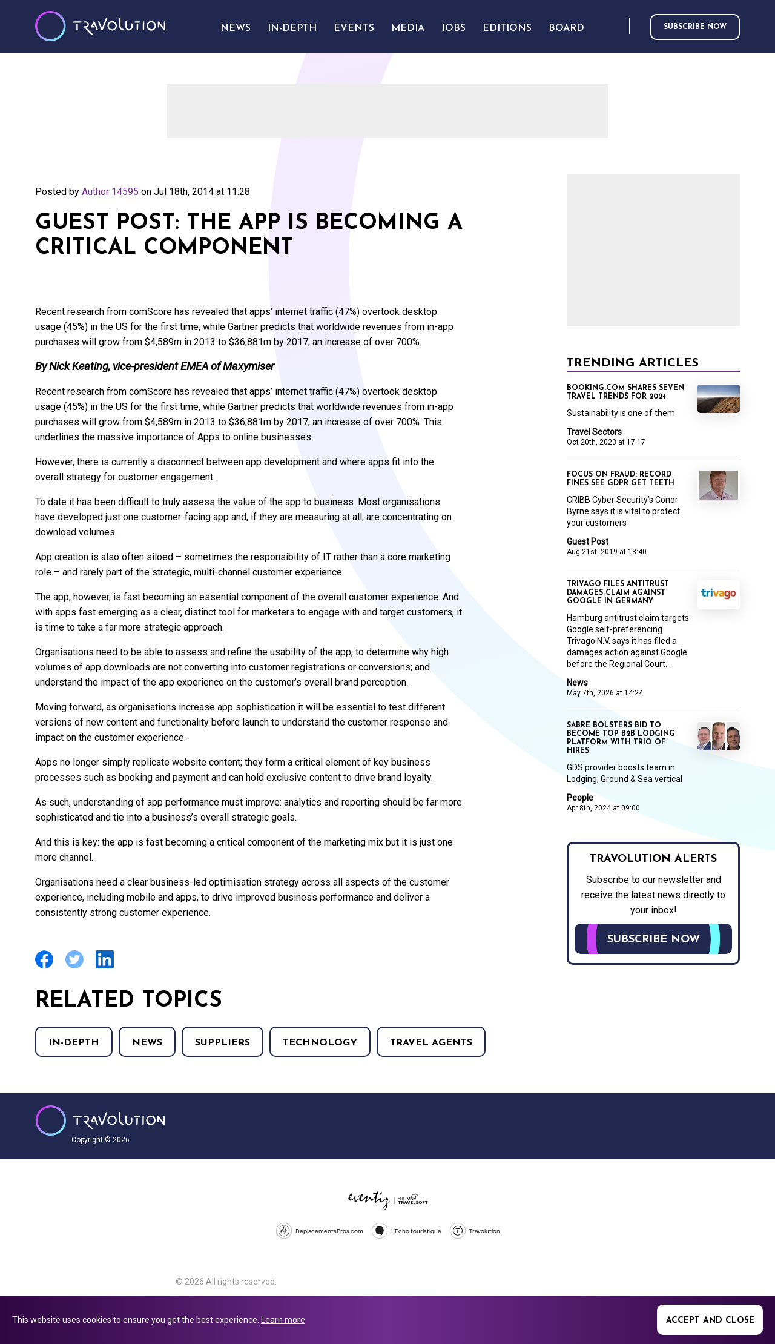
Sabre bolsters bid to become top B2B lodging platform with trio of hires (621, 738)
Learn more (283, 1320)
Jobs (453, 28)
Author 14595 (110, 191)
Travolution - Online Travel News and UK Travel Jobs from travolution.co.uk (100, 1120)
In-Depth (73, 1043)
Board (566, 28)
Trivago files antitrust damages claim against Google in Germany (618, 593)
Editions (507, 28)
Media (407, 28)
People (580, 797)
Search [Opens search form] (617, 26)
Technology (320, 1043)
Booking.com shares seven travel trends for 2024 (625, 392)
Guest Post (587, 541)
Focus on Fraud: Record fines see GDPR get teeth (620, 479)
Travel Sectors (594, 431)
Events (354, 28)
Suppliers (222, 1043)
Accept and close (710, 1320)
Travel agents (431, 1043)
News (147, 1043)
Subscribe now (695, 27)
